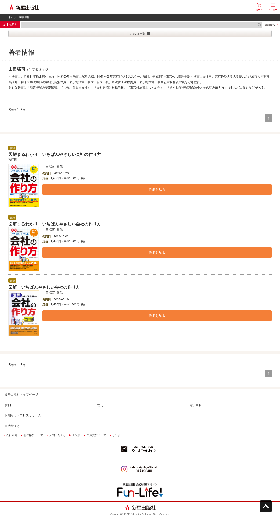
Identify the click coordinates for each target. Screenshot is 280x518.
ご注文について (96, 435)
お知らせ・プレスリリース (23, 415)
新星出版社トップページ (21, 394)
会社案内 (11, 435)
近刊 (100, 405)
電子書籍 (195, 405)
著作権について (33, 435)
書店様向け (12, 426)
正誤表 (76, 435)
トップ (12, 17)
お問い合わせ (57, 435)
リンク (116, 435)
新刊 (8, 405)
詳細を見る (157, 189)
